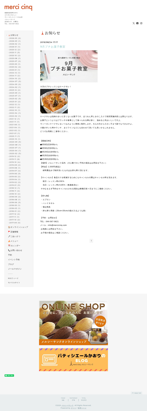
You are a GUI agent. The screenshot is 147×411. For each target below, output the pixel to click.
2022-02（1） (15, 116)
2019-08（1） (15, 168)
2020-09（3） (15, 142)
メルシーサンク (67, 405)
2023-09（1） (15, 93)
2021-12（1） (15, 119)
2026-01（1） (15, 47)
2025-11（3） (15, 53)
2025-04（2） (15, 67)
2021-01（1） (15, 133)
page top (136, 393)
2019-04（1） (15, 179)
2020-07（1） (15, 148)
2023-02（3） (15, 99)
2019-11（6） (15, 159)
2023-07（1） (15, 96)
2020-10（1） (15, 139)
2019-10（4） (15, 162)
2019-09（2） (15, 165)
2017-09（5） (15, 223)
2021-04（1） (15, 127)
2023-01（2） (15, 102)
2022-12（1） (15, 104)
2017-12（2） (15, 214)
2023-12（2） (15, 90)
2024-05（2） (15, 84)
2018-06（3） (15, 202)
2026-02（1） (15, 44)
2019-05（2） (15, 177)
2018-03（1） (15, 208)
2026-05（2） (15, 38)
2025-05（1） (15, 64)
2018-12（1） (15, 188)
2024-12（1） (15, 73)
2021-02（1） (15, 130)
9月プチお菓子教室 (52, 46)
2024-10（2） (15, 78)
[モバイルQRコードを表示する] (20, 282)
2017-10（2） (15, 220)
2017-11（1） (14, 217)
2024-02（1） (15, 87)
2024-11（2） (15, 76)
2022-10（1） (15, 110)
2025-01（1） (15, 70)
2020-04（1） (15, 151)
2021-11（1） (14, 122)
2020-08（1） (15, 145)
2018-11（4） (15, 191)
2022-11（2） (15, 107)
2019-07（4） (15, 171)
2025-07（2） (15, 61)
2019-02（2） (15, 182)
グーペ (73, 408)
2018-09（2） (15, 197)
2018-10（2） (15, 194)
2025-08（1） (15, 58)
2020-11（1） (15, 136)
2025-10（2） (15, 55)
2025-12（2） (15, 50)
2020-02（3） (15, 153)
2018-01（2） (15, 211)
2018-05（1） (15, 205)
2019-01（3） (15, 185)
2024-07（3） (15, 81)
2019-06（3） (15, 174)
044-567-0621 (52, 221)
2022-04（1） (15, 113)
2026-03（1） (15, 41)
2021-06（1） (15, 125)
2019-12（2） (15, 156)
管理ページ (82, 408)
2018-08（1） (15, 200)
